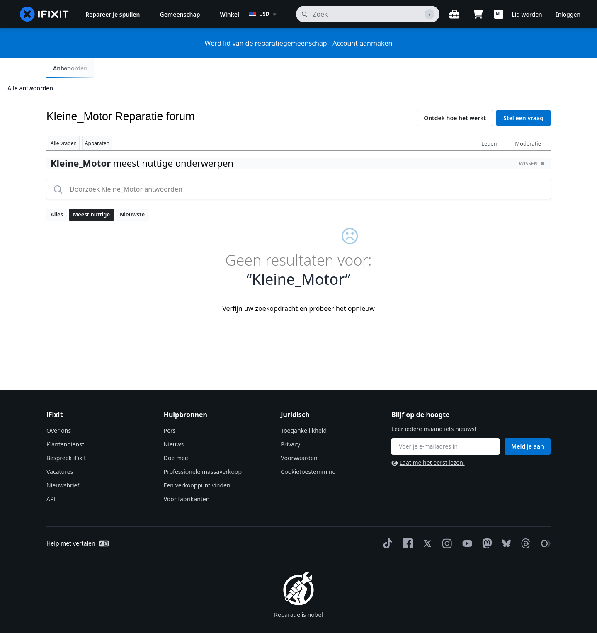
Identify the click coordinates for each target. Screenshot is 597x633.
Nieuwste (132, 194)
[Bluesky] (505, 523)
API (51, 479)
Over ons (58, 411)
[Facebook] (406, 524)
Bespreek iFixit (66, 438)
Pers (170, 411)
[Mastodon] (485, 524)
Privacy (290, 424)
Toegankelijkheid (304, 411)
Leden (489, 123)
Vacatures (59, 452)
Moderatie (528, 123)
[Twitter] (425, 524)
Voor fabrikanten (187, 479)
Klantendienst (65, 424)
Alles (57, 194)
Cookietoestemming (308, 452)
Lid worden (527, 14)
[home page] (44, 14)
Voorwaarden (299, 438)
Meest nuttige (91, 194)
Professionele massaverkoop (203, 452)
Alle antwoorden (70, 68)
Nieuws (174, 424)
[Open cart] (477, 14)
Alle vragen (64, 123)
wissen (532, 143)
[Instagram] (445, 524)
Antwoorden (527, 68)
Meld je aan (527, 426)
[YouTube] (465, 524)
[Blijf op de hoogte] (445, 426)
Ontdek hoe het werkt (455, 98)
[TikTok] (386, 524)
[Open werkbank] (454, 14)
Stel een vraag (523, 98)
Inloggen (568, 14)
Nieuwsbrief (62, 465)
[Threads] (524, 524)
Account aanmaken (362, 43)
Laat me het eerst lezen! (428, 442)
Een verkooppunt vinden (197, 465)
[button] (499, 14)
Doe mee (176, 438)
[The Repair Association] (544, 524)
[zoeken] (367, 14)
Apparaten (97, 123)
